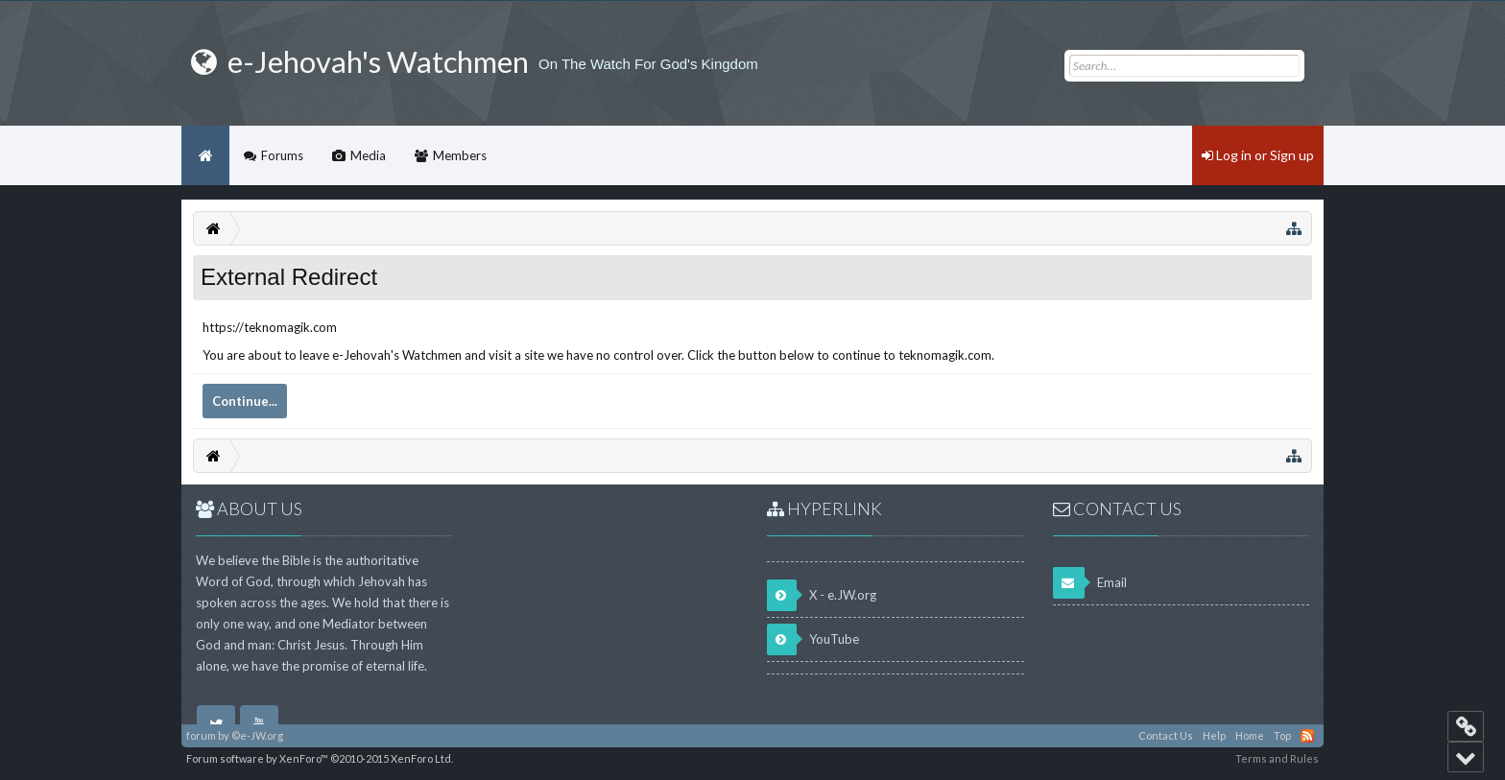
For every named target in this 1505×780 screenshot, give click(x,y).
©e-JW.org (257, 735)
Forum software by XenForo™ (319, 758)
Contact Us (1165, 735)
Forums (282, 155)
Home (205, 155)
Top (1282, 735)
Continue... (244, 401)
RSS (1307, 736)
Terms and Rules (1277, 758)
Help (1214, 735)
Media (368, 155)
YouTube (813, 639)
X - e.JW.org (821, 595)
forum (201, 735)
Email (1090, 583)
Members (460, 155)
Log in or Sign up (1258, 155)
